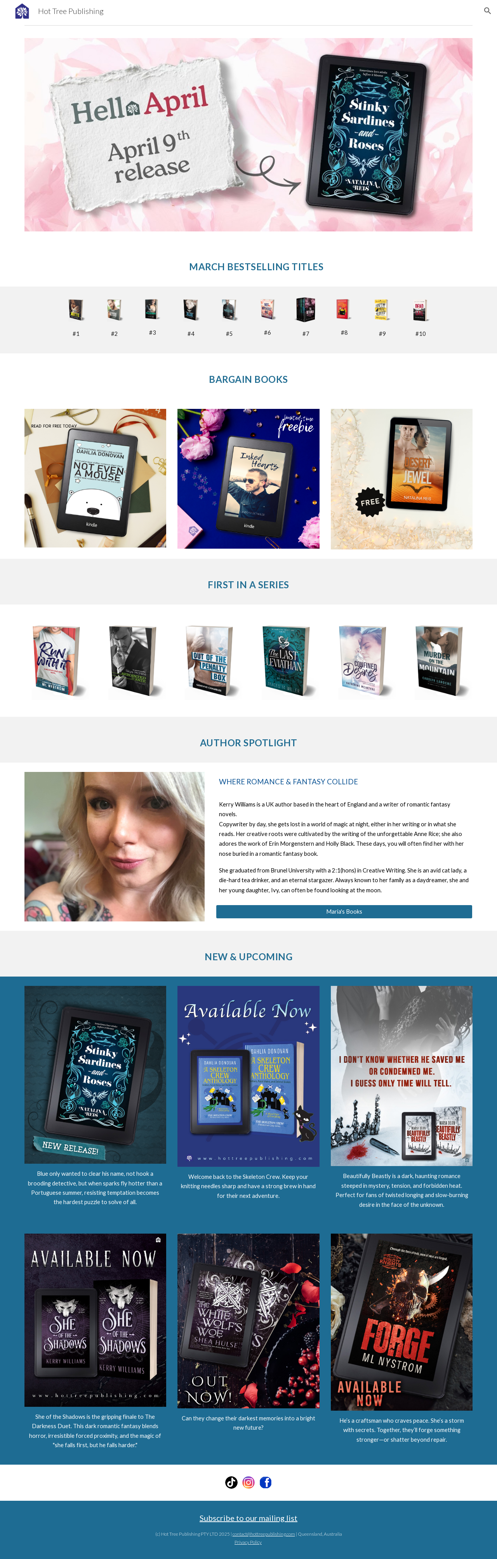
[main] (248, 263)
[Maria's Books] (344, 911)
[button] (487, 11)
